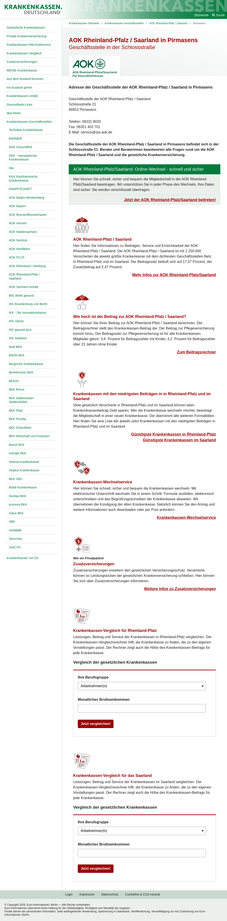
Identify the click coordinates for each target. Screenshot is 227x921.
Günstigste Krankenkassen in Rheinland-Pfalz (173, 434)
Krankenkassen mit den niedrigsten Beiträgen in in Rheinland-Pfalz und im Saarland (142, 396)
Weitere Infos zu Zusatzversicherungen (180, 589)
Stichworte (201, 15)
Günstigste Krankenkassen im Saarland (179, 440)
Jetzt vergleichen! (96, 724)
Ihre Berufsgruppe (93, 677)
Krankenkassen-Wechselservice (102, 482)
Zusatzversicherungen (93, 564)
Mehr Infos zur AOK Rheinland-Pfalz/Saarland (174, 275)
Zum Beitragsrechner (196, 352)
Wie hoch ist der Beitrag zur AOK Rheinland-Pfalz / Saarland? (129, 316)
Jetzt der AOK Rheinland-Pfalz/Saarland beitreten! (170, 200)
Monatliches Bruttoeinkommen (104, 699)
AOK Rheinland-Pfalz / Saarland (102, 239)
